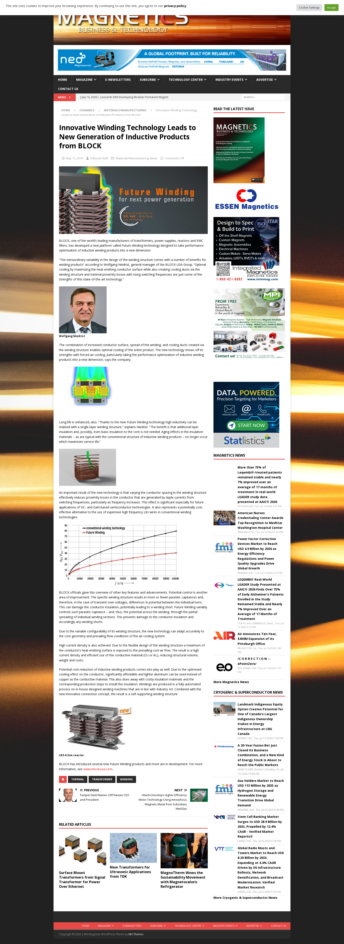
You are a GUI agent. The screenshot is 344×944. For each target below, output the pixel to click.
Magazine (84, 79)
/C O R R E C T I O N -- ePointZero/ (254, 661)
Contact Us (68, 89)
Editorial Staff (99, 158)
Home (62, 79)
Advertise (264, 79)
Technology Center (186, 79)
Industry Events (229, 79)
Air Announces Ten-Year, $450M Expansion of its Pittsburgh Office (257, 639)
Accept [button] (331, 7)
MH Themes (136, 934)
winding (126, 779)
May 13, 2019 (74, 158)
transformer (102, 779)
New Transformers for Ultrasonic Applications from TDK (130, 872)
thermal (77, 779)
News (154, 158)
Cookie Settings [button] (309, 7)
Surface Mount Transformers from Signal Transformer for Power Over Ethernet (82, 879)
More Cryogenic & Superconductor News (245, 898)
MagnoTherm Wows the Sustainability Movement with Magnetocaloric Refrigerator (183, 879)
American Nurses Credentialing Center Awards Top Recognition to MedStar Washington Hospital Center (260, 520)
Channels (87, 110)
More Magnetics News (231, 682)
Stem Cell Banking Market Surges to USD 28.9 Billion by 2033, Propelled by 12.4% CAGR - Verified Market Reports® (260, 826)
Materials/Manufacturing (132, 158)
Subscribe (148, 79)
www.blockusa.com (98, 769)
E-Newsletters (118, 79)
